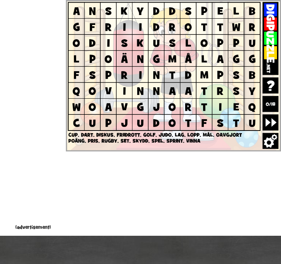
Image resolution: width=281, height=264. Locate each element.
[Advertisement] (33, 114)
